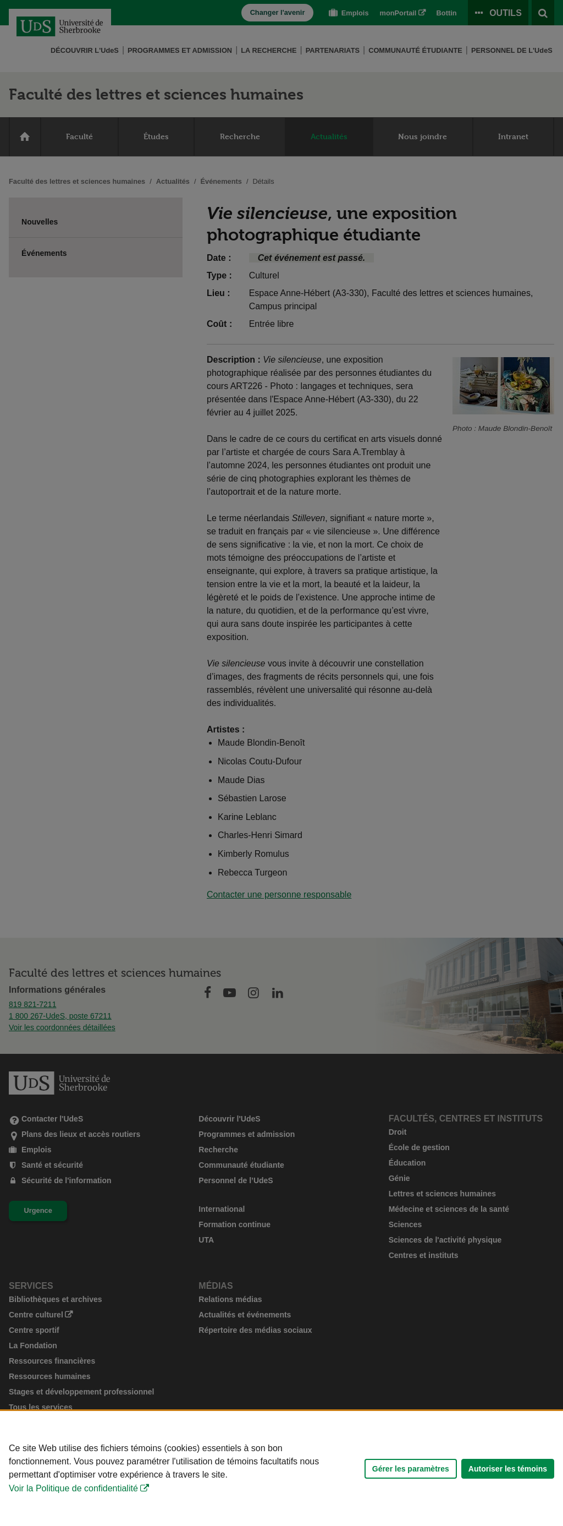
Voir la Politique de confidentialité (73, 1488)
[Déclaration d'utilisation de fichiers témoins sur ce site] (281, 1468)
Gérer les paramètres (410, 1468)
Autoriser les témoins (507, 1468)
